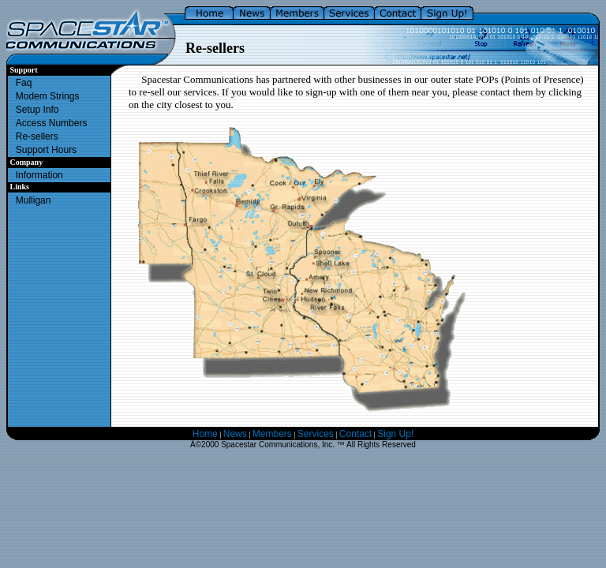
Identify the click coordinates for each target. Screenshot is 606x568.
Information (39, 175)
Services (315, 433)
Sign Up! (395, 433)
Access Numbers (52, 123)
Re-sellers (37, 136)
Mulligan (33, 200)
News (235, 433)
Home (205, 433)
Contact (355, 433)
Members (272, 433)
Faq (24, 82)
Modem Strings (48, 96)
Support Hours (46, 149)
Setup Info (37, 109)
